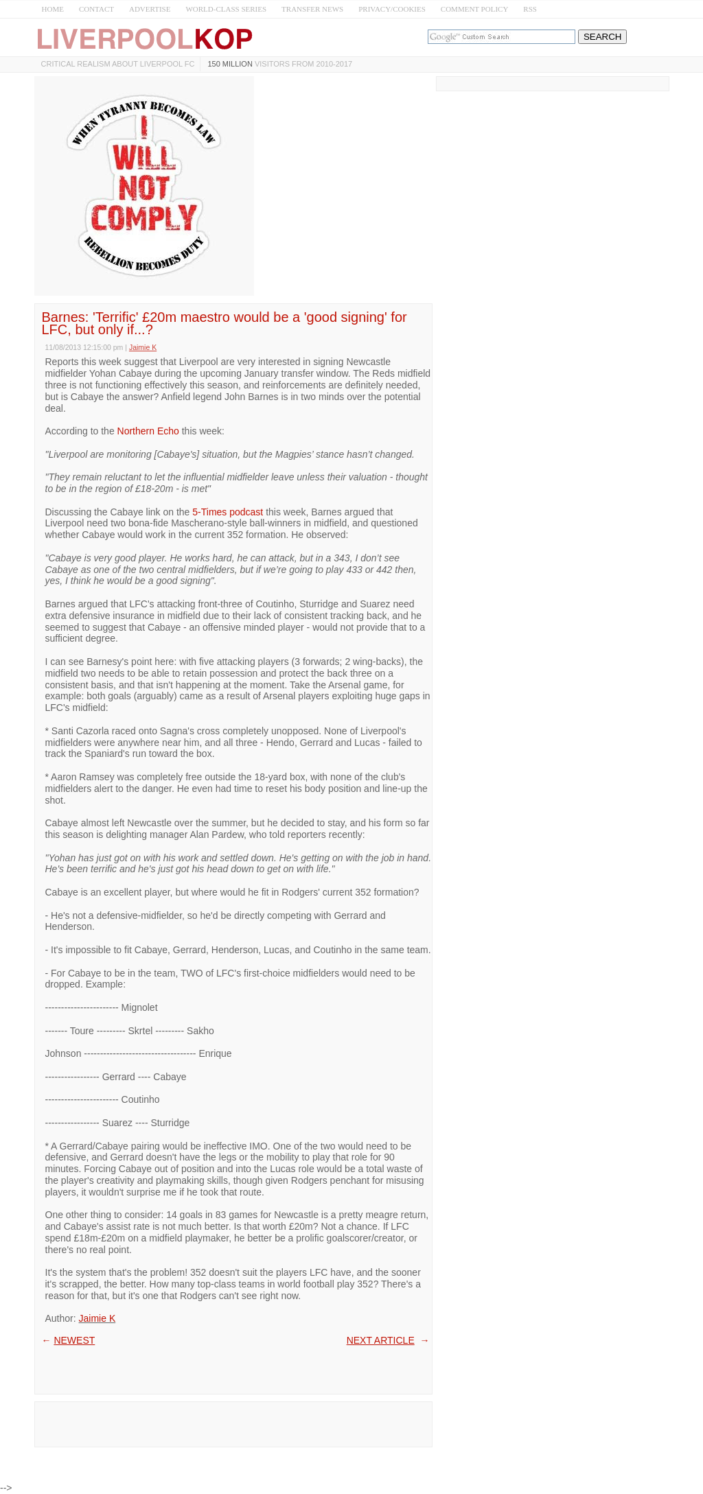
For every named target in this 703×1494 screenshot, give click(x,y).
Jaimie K (97, 1318)
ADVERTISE (149, 9)
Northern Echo (148, 430)
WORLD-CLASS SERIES (225, 9)
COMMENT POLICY (475, 9)
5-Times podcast (227, 511)
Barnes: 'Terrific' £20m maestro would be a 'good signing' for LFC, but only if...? (224, 323)
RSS (530, 9)
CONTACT (96, 9)
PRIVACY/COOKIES (392, 9)
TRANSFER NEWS (312, 9)
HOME (53, 9)
